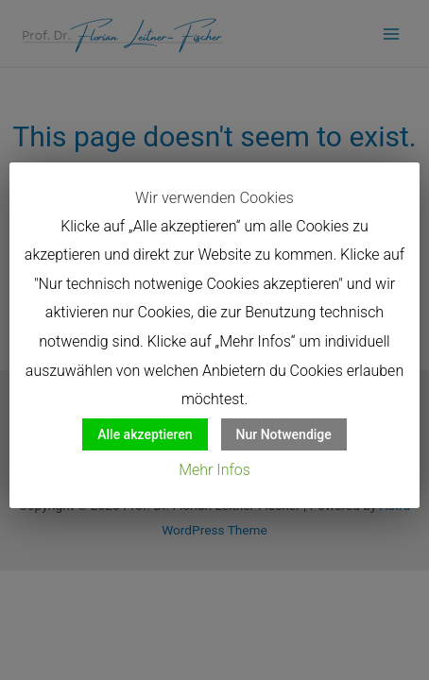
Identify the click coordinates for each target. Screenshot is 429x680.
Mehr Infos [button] (214, 470)
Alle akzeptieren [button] (144, 434)
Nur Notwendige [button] (284, 434)
